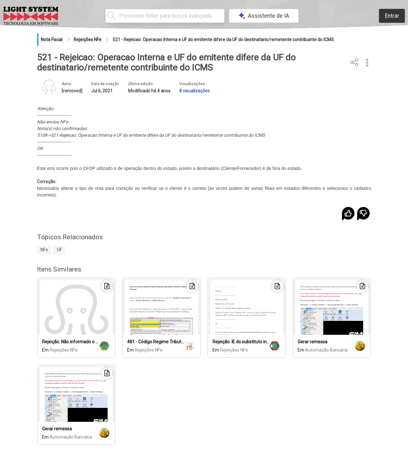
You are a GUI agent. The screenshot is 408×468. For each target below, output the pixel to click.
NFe (44, 249)
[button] (367, 63)
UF (59, 249)
